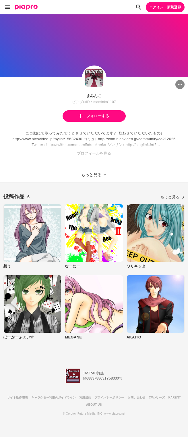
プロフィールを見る (94, 153)
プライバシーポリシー (109, 397)
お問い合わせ (137, 397)
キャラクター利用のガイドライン (53, 397)
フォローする (94, 116)
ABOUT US (94, 404)
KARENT (174, 397)
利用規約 (85, 397)
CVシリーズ (157, 397)
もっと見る (172, 197)
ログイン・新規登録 (165, 7)
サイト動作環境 (17, 397)
